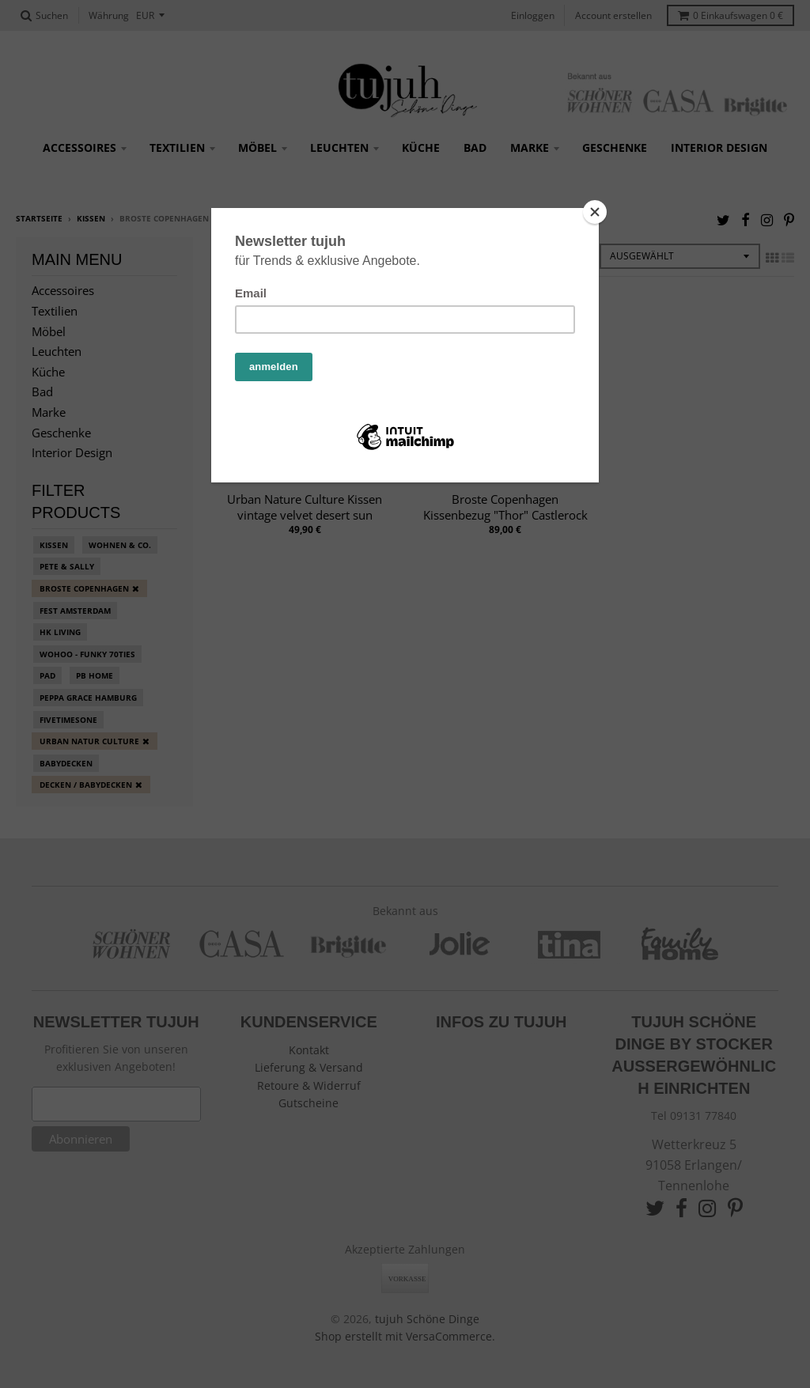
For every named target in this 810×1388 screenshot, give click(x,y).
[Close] (595, 212)
